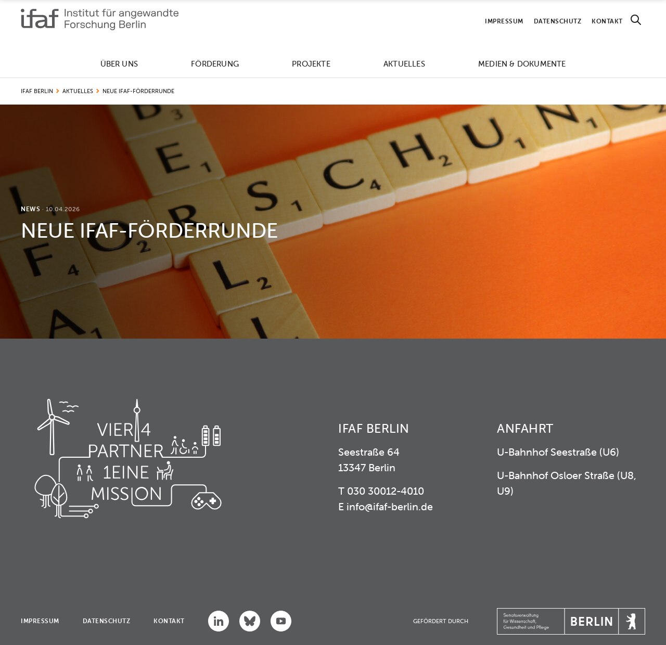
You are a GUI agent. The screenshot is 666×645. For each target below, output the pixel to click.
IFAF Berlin (37, 91)
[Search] (636, 20)
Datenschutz (558, 21)
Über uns (119, 64)
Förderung (215, 64)
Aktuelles (404, 64)
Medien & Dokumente (522, 64)
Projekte (311, 64)
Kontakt (607, 21)
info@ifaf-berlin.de (390, 506)
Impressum (504, 21)
